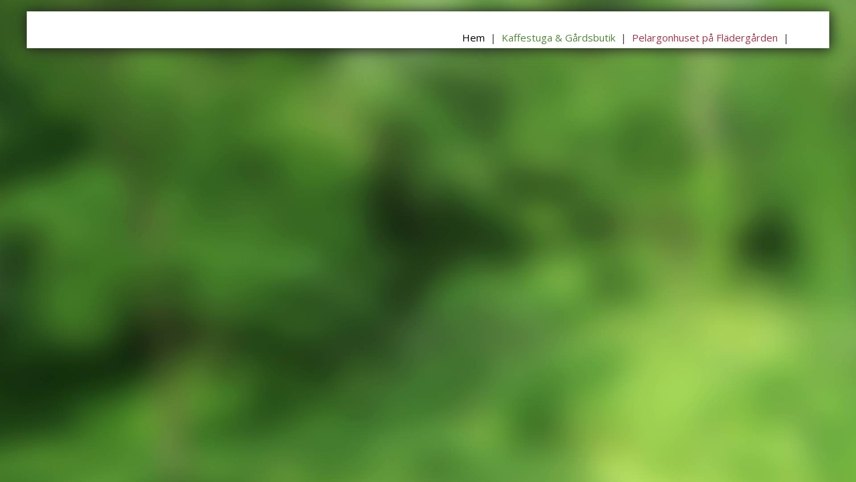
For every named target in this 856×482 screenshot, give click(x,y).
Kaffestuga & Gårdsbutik (558, 37)
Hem (473, 37)
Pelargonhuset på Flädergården (705, 37)
